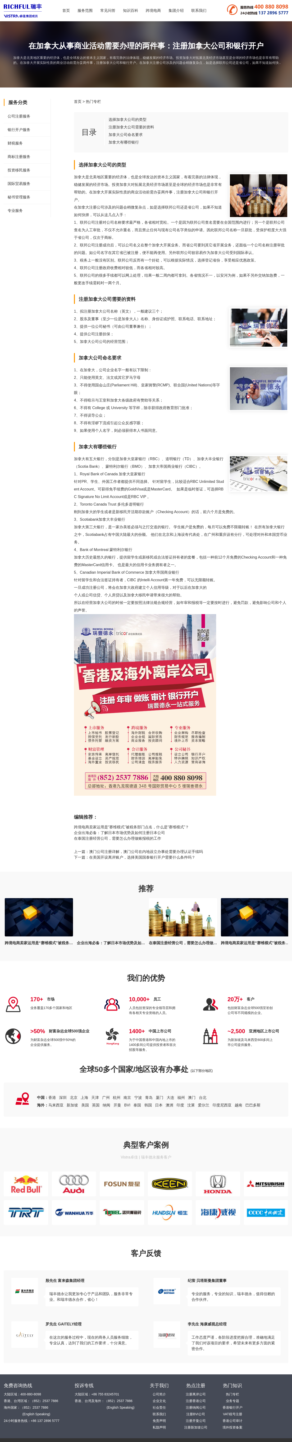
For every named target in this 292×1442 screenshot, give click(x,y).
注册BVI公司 (195, 1414)
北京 (74, 1098)
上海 (84, 1098)
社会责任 (159, 1407)
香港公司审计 (232, 1421)
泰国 (137, 1105)
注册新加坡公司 (195, 1427)
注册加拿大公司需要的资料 (131, 127)
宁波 (138, 1098)
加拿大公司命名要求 (126, 135)
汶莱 (191, 1105)
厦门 (159, 1098)
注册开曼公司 (196, 1421)
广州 (106, 1098)
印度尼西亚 (222, 1105)
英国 (96, 1105)
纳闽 (106, 1105)
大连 (170, 1098)
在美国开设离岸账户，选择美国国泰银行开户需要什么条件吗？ (142, 857)
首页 (66, 11)
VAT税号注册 (232, 1414)
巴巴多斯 (252, 1105)
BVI (127, 1105)
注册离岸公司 (196, 1394)
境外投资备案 (232, 1427)
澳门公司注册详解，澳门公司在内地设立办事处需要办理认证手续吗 (146, 852)
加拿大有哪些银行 (124, 142)
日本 (159, 1105)
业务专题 (232, 1401)
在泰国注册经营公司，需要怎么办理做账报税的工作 (117, 838)
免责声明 (159, 1421)
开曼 (117, 1105)
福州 (181, 1098)
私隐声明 (159, 1427)
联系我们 (198, 11)
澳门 (192, 1098)
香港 (52, 1098)
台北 (202, 1098)
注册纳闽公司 (196, 1407)
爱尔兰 (203, 1105)
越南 (238, 1105)
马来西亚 (56, 1105)
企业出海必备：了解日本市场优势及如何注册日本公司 (119, 833)
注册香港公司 (196, 1401)
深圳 (63, 1098)
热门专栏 (93, 102)
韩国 (148, 1105)
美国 (85, 1105)
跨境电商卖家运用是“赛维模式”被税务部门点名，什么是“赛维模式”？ (131, 827)
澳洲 (169, 1105)
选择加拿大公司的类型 (127, 120)
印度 (180, 1105)
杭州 (116, 1098)
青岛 (149, 1098)
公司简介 (159, 1394)
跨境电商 (153, 11)
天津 (95, 1098)
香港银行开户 (232, 1407)
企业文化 (159, 1401)
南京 (127, 1098)
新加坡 (72, 1105)
